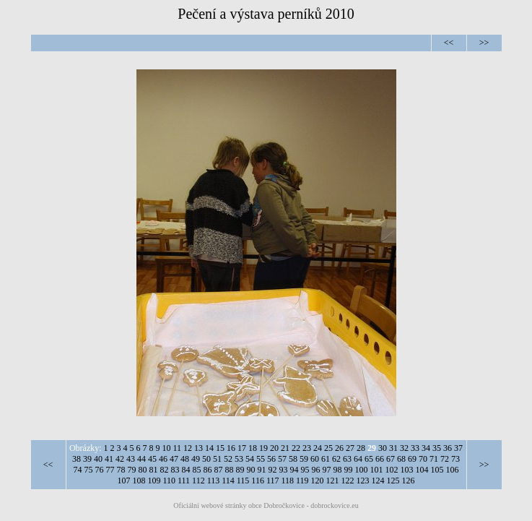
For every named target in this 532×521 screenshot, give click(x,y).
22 (296, 448)
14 (209, 448)
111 (184, 480)
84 (186, 470)
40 (98, 459)
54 (249, 459)
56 (271, 459)
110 (168, 480)
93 (283, 470)
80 (143, 470)
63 (347, 459)
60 (314, 459)
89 (240, 470)
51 (217, 459)
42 (119, 459)
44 (141, 459)
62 (336, 459)
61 (325, 459)
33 (415, 448)
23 (306, 448)
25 (328, 448)
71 (433, 459)
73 (455, 459)
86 (208, 470)
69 (412, 459)
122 (347, 480)
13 (198, 448)
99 (348, 470)
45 (152, 459)
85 (197, 470)
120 (317, 480)
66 (379, 459)
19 (263, 448)
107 (123, 480)
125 (393, 480)
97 (327, 470)
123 (363, 480)
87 (218, 470)
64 (358, 459)
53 (239, 459)
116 (257, 480)
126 (408, 480)
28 (361, 448)
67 (390, 459)
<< (449, 43)
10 (166, 448)
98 (337, 470)
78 (121, 470)
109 (153, 480)
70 (423, 459)
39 (87, 459)
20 (274, 448)
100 (361, 470)
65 (369, 459)
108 (138, 480)
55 (260, 459)
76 (99, 470)
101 (376, 470)
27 (350, 448)
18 (252, 448)
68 (401, 459)
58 (293, 459)
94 (294, 470)
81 (153, 470)
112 (198, 480)
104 (422, 470)
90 (251, 470)
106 (452, 470)
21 (285, 448)
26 (339, 448)
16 (231, 448)
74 (78, 470)
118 (287, 480)
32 (404, 448)
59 (304, 459)
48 (184, 459)
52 (228, 459)
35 (436, 448)
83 (175, 470)
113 (213, 480)
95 (305, 470)
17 (241, 448)
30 (382, 448)
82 (164, 470)
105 (437, 470)
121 (332, 480)
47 (174, 459)
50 (206, 459)
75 (88, 470)
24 (317, 448)
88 (229, 470)
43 (130, 459)
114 (228, 480)
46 (163, 459)
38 (76, 459)
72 (444, 459)
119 (302, 480)
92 (273, 470)
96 (316, 470)
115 (243, 480)
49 (195, 459)
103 (407, 470)
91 (262, 470)
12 (187, 448)
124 (378, 480)
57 (282, 459)
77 (110, 470)
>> (484, 43)
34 (426, 448)
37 (458, 448)
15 (220, 448)
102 (391, 470)
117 (272, 480)
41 (109, 459)
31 (393, 448)
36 (447, 448)
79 (132, 470)
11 (177, 448)
